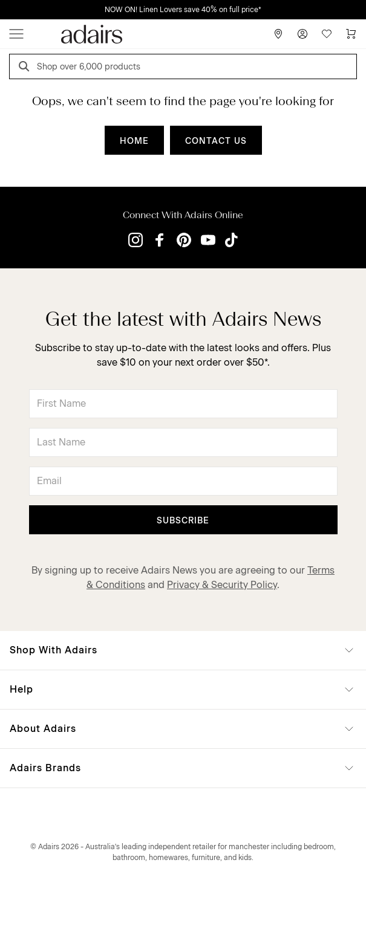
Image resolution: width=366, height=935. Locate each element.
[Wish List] (327, 33)
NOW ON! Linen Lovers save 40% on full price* (183, 9)
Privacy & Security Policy (222, 584)
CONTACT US (216, 141)
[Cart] (351, 33)
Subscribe (183, 521)
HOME (134, 141)
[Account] (302, 33)
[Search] (26, 68)
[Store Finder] (278, 33)
